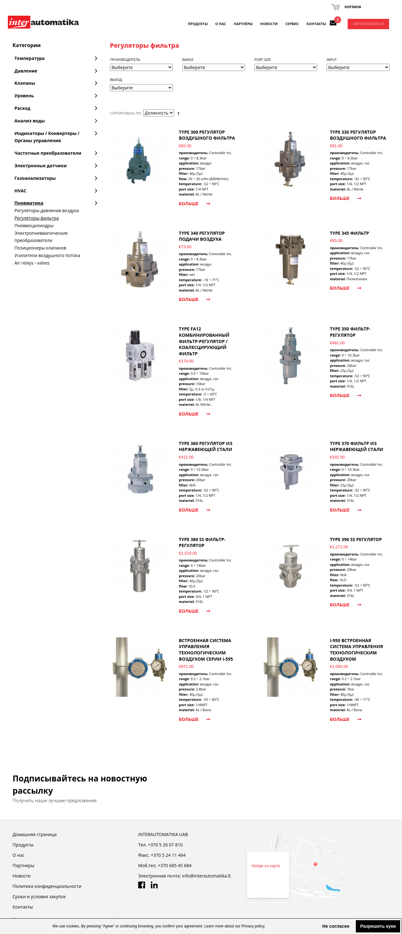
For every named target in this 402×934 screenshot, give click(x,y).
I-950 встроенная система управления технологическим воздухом (356, 649)
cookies (72, 926)
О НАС (220, 23)
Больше (194, 204)
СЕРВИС (292, 23)
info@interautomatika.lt (206, 876)
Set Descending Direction (179, 113)
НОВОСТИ (269, 23)
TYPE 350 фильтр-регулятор (350, 332)
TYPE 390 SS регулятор (356, 539)
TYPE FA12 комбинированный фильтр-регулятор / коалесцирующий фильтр (204, 341)
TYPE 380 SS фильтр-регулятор (202, 542)
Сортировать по (125, 113)
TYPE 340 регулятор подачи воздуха (202, 236)
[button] (317, 926)
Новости (21, 876)
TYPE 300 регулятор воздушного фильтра (207, 135)
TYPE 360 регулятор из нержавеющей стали (206, 446)
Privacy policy (253, 926)
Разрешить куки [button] (378, 926)
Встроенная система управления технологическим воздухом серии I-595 (206, 649)
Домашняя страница (35, 834)
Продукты (198, 23)
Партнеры (23, 865)
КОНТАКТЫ (316, 23)
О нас (18, 855)
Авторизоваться (368, 23)
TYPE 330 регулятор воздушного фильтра (358, 135)
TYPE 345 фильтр (349, 233)
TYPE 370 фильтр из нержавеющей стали (356, 446)
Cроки (39, 896)
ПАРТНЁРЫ (243, 23)
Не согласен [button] (336, 926)
